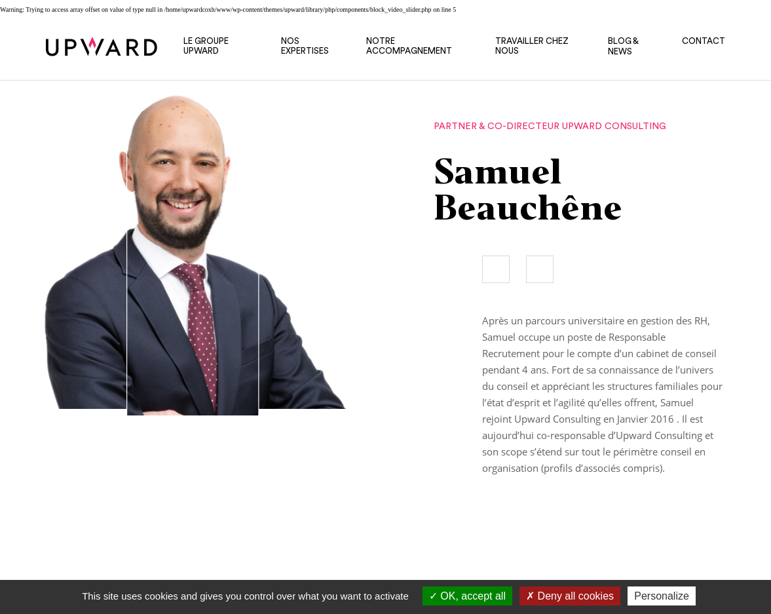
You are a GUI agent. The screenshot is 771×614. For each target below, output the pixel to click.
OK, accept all (467, 596)
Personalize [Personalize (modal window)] (661, 596)
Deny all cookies (570, 596)
